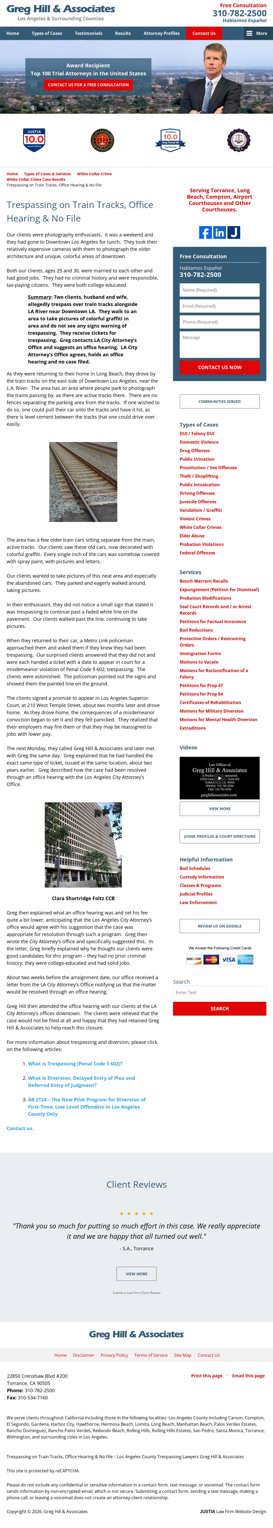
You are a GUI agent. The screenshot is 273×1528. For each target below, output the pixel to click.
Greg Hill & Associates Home (61, 13)
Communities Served (220, 401)
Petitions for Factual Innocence (213, 621)
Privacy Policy (114, 1355)
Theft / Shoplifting (199, 476)
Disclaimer (83, 1355)
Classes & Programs (200, 885)
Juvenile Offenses (198, 502)
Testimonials (88, 33)
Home (12, 33)
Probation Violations (202, 544)
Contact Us (204, 33)
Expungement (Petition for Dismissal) (219, 590)
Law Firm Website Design (233, 1511)
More (261, 33)
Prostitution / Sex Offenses (208, 468)
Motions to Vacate (199, 662)
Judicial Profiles (196, 894)
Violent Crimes (195, 519)
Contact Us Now (220, 367)
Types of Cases (47, 33)
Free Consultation (203, 256)
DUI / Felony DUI (197, 433)
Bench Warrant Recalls (204, 581)
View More (136, 1273)
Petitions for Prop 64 (201, 694)
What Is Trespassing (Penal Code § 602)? (75, 1063)
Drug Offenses (195, 451)
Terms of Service (151, 1355)
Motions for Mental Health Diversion (219, 719)
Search (220, 1008)
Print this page (207, 1376)
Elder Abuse (192, 536)
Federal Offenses (197, 553)
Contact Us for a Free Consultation (88, 85)
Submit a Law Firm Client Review (136, 1292)
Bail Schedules (195, 868)
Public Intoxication (200, 485)
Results (123, 33)
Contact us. (20, 1128)
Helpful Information (206, 859)
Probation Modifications (205, 598)
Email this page (248, 1376)
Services (190, 572)
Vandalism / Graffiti (201, 510)
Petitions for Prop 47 (201, 685)
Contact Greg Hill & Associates (239, 13)
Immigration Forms (200, 653)
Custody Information (202, 877)
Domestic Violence (199, 442)
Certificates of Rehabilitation (210, 702)
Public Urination (197, 459)
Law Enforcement (198, 902)
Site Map (182, 1355)
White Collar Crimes (201, 527)
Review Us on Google (220, 926)
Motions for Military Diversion (212, 711)
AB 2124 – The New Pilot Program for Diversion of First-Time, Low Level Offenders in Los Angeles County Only (87, 1106)
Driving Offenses (197, 493)
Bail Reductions (196, 630)
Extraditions (193, 728)
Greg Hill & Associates (66, 1511)
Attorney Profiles (162, 33)
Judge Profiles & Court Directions (220, 836)
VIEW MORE (220, 808)
